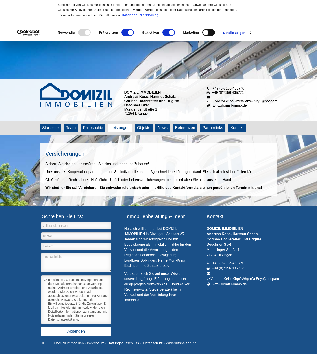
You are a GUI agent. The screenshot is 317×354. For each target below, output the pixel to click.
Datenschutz (153, 343)
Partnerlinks (213, 127)
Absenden (76, 331)
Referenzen (185, 127)
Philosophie (93, 127)
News (163, 127)
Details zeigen (234, 70)
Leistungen (120, 127)
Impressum (95, 343)
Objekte (143, 127)
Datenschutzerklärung (140, 52)
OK (280, 11)
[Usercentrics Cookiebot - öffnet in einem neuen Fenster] (28, 70)
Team (71, 127)
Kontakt (237, 127)
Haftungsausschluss (123, 343)
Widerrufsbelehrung (181, 343)
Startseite (50, 127)
